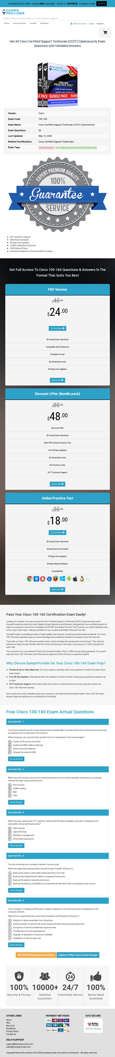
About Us (10, 1026)
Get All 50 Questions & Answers (36, 954)
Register (100, 24)
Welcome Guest (78, 24)
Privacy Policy (12, 1031)
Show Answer (16, 759)
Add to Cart (57, 380)
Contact (33, 23)
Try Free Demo (57, 328)
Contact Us (11, 1034)
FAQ (8, 1023)
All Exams (44, 23)
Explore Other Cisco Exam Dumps (78, 954)
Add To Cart (57, 484)
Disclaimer (11, 1028)
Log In (91, 24)
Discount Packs (19, 23)
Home (6, 23)
